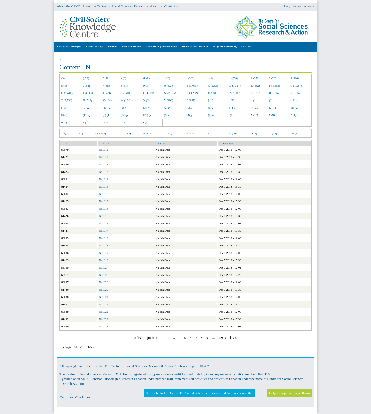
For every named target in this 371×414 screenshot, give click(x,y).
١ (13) (254, 115)
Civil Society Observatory (161, 46)
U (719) (87, 100)
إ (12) (293, 100)
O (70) (233, 133)
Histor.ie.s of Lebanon (195, 46)
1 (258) (233, 78)
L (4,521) (148, 92)
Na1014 (103, 179)
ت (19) (107, 107)
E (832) (255, 85)
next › (222, 338)
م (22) (124, 115)
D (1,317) (235, 85)
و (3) (189, 115)
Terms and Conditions (75, 397)
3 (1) (80, 133)
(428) (86, 78)
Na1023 (103, 326)
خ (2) (167, 107)
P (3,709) (234, 92)
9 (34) (146, 85)
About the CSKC (68, 6)
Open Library (94, 46)
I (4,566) (88, 92)
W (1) (294, 133)
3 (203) (273, 78)
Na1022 (103, 311)
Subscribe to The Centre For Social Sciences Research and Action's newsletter (199, 393)
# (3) (123, 78)
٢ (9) (272, 115)
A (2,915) (100, 133)
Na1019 (103, 252)
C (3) (128, 133)
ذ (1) (211, 107)
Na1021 (103, 297)
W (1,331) (126, 100)
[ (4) (210, 100)
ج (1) (124, 107)
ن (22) (147, 115)
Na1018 (103, 238)
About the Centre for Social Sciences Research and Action (122, 6)
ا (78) (64, 107)
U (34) (273, 133)
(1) (231, 100)
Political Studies (131, 46)
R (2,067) (274, 92)
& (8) (146, 78)
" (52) (106, 78)
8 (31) (124, 85)
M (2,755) (170, 92)
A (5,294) (169, 85)
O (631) (212, 92)
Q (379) (255, 92)
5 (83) (64, 85)
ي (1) (211, 115)
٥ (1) (64, 122)
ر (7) (232, 107)
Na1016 (103, 208)
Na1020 (103, 282)
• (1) (145, 122)
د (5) (189, 107)
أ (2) (271, 100)
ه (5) (167, 115)
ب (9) (86, 107)
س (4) (255, 107)
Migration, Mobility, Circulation (232, 46)
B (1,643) (192, 85)
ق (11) (87, 115)
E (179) (147, 133)
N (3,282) (192, 92)
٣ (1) (293, 115)
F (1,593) (274, 85)
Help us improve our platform (289, 393)
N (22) (210, 133)
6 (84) (86, 85)
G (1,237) (296, 85)
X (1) (146, 100)
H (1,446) (67, 92)
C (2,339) (213, 85)
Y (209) (168, 100)
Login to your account (299, 6)
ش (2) (273, 107)
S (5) (254, 133)
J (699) (107, 92)
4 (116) (294, 78)
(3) (63, 78)
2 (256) (255, 78)
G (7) (171, 133)
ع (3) (64, 115)
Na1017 (103, 223)
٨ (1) (86, 122)
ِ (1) (231, 115)
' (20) (167, 78)
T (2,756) (66, 100)
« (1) (253, 100)
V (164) (107, 100)
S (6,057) (295, 92)
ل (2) (106, 115)
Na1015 (103, 193)
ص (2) (294, 107)
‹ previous (152, 338)
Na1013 (103, 164)
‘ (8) (105, 122)
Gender (112, 46)
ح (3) (146, 107)
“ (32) (124, 122)
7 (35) (106, 85)
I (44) (190, 133)
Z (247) (191, 100)
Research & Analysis (69, 46)
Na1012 (103, 149)
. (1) (210, 78)
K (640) (125, 92)
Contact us (171, 6)
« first (138, 338)
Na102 (103, 267)
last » (233, 338)
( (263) (190, 78)
